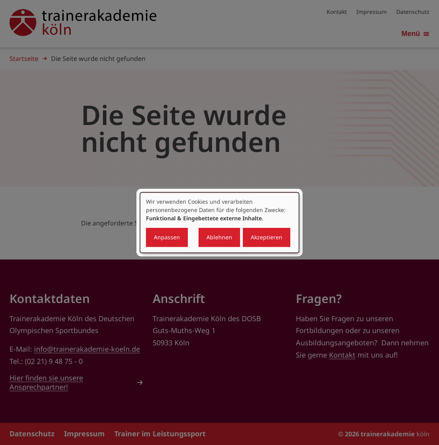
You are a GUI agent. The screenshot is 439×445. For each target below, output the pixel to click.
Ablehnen (219, 237)
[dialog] (219, 223)
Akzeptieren (266, 237)
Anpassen (167, 237)
